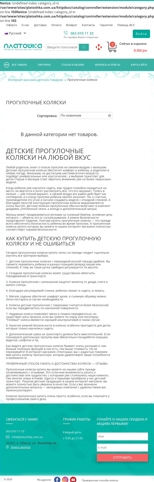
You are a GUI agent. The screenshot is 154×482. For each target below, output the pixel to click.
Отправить (122, 448)
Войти (141, 34)
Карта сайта (139, 64)
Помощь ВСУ (126, 25)
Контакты (88, 25)
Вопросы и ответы (107, 64)
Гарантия (106, 25)
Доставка (40, 25)
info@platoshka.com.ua (27, 427)
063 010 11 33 (82, 33)
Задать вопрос (21, 437)
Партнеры (44, 64)
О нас (25, 25)
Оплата (56, 25)
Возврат (71, 25)
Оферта (11, 25)
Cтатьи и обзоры (72, 64)
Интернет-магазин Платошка (15, 476)
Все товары (15, 65)
